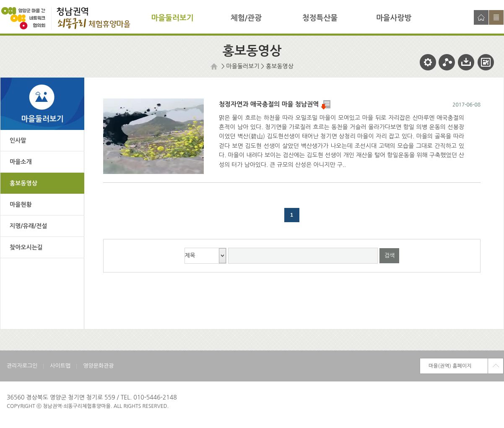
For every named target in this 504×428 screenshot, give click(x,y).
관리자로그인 (22, 365)
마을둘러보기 (172, 18)
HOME (215, 66)
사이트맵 (496, 17)
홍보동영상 (280, 66)
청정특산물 (320, 18)
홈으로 (481, 17)
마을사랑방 (394, 18)
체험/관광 (246, 18)
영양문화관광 (98, 365)
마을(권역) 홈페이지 (450, 365)
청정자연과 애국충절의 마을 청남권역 (274, 104)
